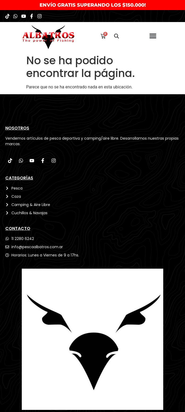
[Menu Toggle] (153, 36)
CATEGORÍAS (19, 178)
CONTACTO (17, 228)
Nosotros (17, 128)
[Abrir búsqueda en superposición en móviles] (116, 36)
